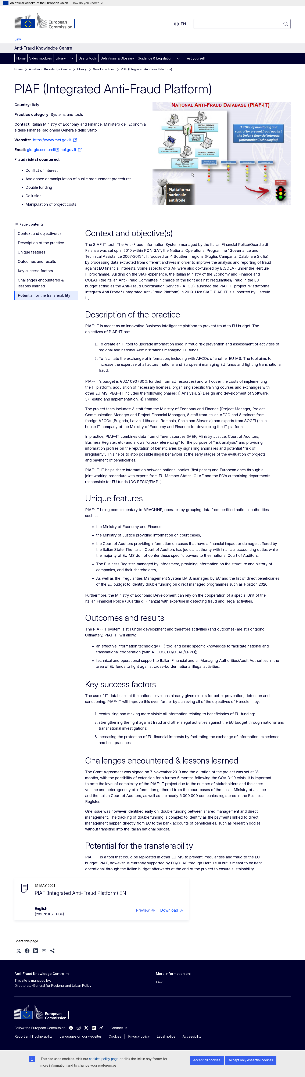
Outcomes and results (37, 261)
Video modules (40, 58)
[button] (145, 910)
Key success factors (35, 271)
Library (60, 58)
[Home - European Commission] (48, 21)
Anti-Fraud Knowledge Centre (50, 69)
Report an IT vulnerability (33, 1036)
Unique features (31, 252)
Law (17, 39)
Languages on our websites (81, 1036)
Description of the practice (41, 243)
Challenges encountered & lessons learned (41, 283)
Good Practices (104, 69)
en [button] (180, 23)
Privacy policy (139, 1036)
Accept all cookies (206, 1060)
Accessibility (191, 1036)
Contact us (119, 1028)
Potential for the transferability (44, 295)
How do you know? (87, 3)
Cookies (115, 1036)
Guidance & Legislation (155, 58)
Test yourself (195, 58)
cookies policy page (104, 1059)
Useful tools (87, 58)
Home (21, 58)
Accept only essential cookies (251, 1060)
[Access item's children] (71, 58)
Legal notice (166, 1036)
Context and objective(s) (39, 233)
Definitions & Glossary (117, 58)
